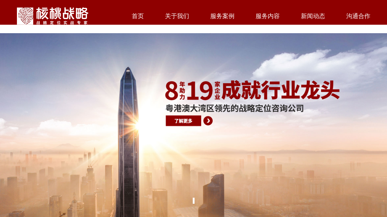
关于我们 (177, 16)
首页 (138, 16)
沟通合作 (358, 16)
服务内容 (268, 16)
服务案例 (222, 16)
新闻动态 (313, 16)
